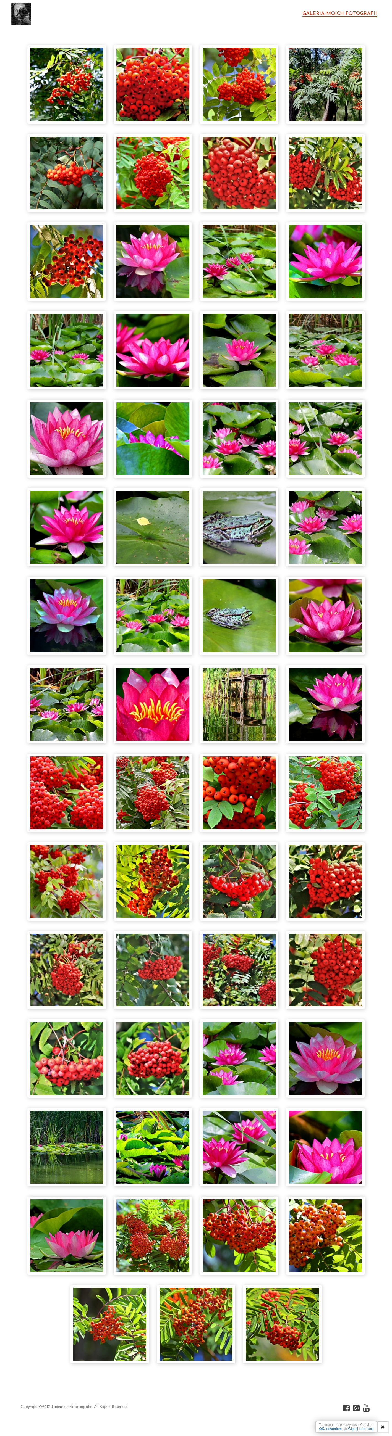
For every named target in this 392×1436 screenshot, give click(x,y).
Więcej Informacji (360, 1429)
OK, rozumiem (330, 1429)
